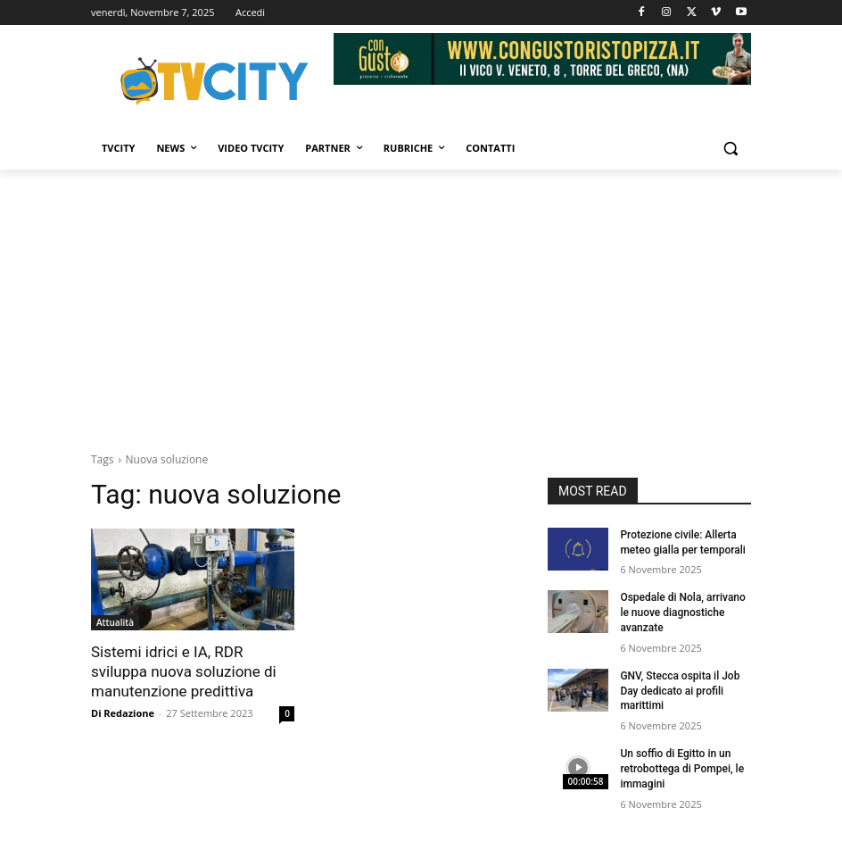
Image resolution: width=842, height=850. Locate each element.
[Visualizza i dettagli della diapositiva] (542, 59)
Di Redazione (122, 713)
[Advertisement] (421, 304)
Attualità (115, 622)
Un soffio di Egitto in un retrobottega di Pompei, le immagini (682, 768)
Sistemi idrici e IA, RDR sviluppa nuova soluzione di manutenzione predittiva (184, 671)
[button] (730, 149)
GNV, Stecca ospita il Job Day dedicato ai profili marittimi (679, 691)
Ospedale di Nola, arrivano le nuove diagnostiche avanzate (682, 612)
